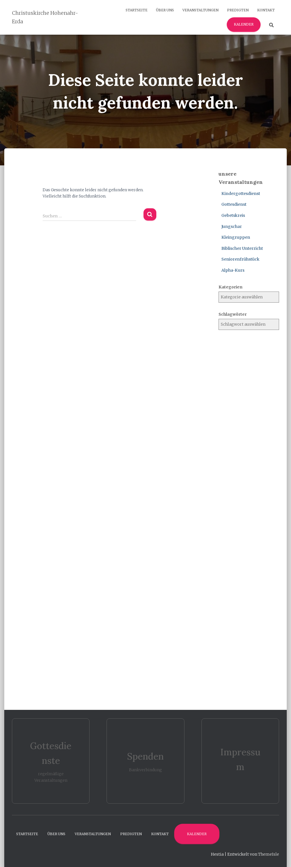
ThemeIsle (268, 854)
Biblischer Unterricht (242, 248)
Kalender (243, 24)
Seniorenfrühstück (240, 259)
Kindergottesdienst (240, 193)
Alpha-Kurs (232, 270)
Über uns (165, 10)
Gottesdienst (233, 204)
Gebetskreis (233, 215)
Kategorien (230, 287)
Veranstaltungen (200, 10)
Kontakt (266, 10)
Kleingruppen (235, 237)
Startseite (136, 10)
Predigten (238, 10)
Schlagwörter (233, 314)
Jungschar (231, 226)
